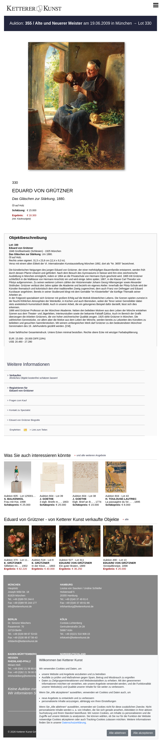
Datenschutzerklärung (74, 722)
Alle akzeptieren (143, 732)
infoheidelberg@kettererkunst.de (25, 675)
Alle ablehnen (117, 732)
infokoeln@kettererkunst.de (75, 637)
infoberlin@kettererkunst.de (23, 641)
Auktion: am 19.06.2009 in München (71, 23)
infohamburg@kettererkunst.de (76, 606)
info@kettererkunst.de (20, 606)
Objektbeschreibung (28, 237)
